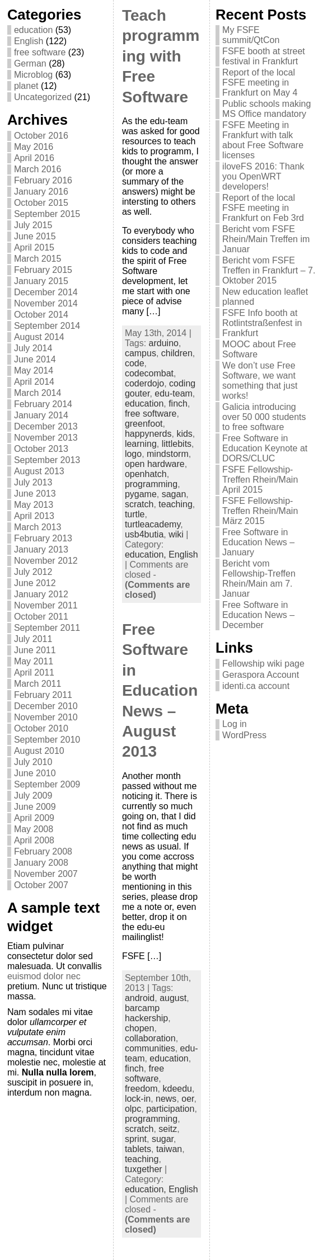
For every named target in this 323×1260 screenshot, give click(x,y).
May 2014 (33, 370)
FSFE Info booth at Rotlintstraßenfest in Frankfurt (262, 323)
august (173, 998)
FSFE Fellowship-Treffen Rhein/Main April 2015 (260, 479)
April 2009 (34, 818)
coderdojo (144, 383)
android (140, 998)
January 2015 (41, 281)
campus (140, 353)
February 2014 (43, 404)
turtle (135, 514)
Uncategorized (43, 97)
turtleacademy (152, 524)
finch (178, 403)
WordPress (244, 735)
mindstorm (168, 454)
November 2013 (46, 437)
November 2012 (46, 560)
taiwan (169, 1149)
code (134, 363)
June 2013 (35, 493)
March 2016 (38, 169)
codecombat (149, 373)
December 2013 (46, 426)
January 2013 (41, 549)
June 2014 (35, 359)
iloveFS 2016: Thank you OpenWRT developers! (263, 176)
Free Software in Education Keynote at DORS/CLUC (264, 448)
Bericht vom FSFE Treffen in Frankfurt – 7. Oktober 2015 (268, 270)
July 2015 (33, 225)
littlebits (176, 444)
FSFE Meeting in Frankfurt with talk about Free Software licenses (262, 140)
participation (170, 1108)
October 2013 (41, 449)
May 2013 (33, 504)
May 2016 (33, 147)
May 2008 (33, 829)
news (166, 1098)
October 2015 (41, 202)
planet (26, 86)
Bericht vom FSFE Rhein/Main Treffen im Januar (266, 239)
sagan (174, 494)
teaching (175, 504)
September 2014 (47, 326)
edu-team (174, 393)
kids (184, 433)
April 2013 (34, 516)
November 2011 (46, 605)
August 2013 (39, 471)
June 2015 (35, 236)
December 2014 (46, 292)
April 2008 (34, 840)
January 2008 (41, 862)
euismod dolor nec (44, 976)
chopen (140, 1028)
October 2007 (41, 885)
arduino (164, 343)
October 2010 (41, 728)
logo (133, 454)
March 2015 (38, 258)
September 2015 (47, 214)
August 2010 (39, 751)
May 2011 (33, 661)
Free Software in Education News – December (258, 615)
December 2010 (46, 706)
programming (151, 484)
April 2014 (34, 381)
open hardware (155, 464)
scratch (139, 504)
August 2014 (39, 337)
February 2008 (43, 851)
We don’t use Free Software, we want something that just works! (259, 380)
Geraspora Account (260, 674)
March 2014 (38, 393)
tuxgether (143, 1169)
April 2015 (34, 247)
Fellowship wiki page (263, 663)
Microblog (33, 74)
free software (39, 52)
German (30, 63)
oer (187, 1098)
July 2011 (33, 639)
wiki (176, 534)
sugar (163, 1139)
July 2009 (33, 795)
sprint (136, 1139)
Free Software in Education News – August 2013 (160, 690)
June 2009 (35, 806)
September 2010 (47, 739)
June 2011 (35, 650)
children (177, 353)
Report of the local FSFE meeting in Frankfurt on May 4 (259, 82)
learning (141, 444)
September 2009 (47, 784)
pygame (141, 494)
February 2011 (43, 695)
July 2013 (33, 482)
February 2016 (43, 180)
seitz (167, 1129)
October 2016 (41, 135)
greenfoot (144, 423)
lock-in (138, 1098)
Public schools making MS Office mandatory (266, 109)
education (33, 30)
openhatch (146, 474)
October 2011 (41, 616)
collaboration (150, 1038)
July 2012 (33, 572)
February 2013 (43, 538)
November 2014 (46, 303)
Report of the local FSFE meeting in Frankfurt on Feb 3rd (263, 208)
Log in (234, 724)
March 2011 (38, 683)
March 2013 (38, 527)
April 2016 (34, 158)
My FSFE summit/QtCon (250, 35)
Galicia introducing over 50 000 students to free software (264, 417)
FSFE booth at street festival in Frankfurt (263, 56)
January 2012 (41, 594)
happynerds (148, 433)
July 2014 (33, 348)
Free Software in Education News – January (258, 542)
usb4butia (144, 534)
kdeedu (177, 1088)
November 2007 (46, 874)
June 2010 (35, 773)
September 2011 (47, 628)
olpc (133, 1108)
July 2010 (33, 762)
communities (150, 1048)
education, (146, 554)
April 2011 (34, 672)
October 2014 (41, 314)
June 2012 (35, 583)
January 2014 (41, 415)
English (28, 41)
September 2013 (47, 460)
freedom (141, 1088)
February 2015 (43, 270)
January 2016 (41, 191)
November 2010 (46, 717)
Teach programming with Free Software (160, 56)
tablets (138, 1149)
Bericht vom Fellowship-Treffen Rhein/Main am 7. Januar (259, 578)
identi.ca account (255, 686)
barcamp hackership (146, 1013)
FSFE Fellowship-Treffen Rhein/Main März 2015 (260, 511)
